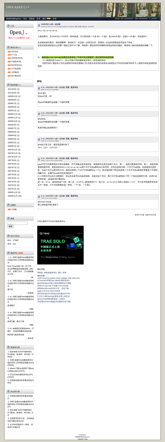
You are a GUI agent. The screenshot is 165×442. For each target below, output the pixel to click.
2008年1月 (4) (13, 146)
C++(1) (14, 55)
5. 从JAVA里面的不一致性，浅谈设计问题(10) (20, 425)
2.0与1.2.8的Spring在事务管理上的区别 (53, 296)
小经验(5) (15, 72)
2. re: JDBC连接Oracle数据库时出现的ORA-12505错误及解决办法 (20, 283)
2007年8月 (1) (13, 164)
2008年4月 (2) (13, 135)
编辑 (76, 26)
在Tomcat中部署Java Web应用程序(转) (53, 280)
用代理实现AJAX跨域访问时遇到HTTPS (53, 294)
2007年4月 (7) (13, 178)
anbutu (56, 89)
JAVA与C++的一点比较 (50, 24)
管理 (54, 19)
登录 (50, 221)
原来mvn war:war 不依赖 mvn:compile (53, 286)
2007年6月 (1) (13, 171)
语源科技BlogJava (13, 19)
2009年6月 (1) (13, 107)
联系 (38, 19)
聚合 (44, 19)
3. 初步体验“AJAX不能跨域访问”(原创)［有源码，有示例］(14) (20, 412)
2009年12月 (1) (14, 96)
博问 (60, 273)
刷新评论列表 (150, 215)
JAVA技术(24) (17, 58)
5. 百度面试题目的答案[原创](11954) (20, 381)
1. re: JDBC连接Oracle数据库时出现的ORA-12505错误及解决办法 (20, 260)
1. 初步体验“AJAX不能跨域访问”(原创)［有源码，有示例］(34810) (20, 354)
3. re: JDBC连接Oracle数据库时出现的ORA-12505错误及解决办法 (20, 299)
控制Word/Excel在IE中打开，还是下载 (53, 288)
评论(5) (71, 26)
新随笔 (32, 19)
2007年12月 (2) (14, 150)
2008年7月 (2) (13, 128)
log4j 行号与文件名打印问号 (48, 291)
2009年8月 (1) (13, 100)
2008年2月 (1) (13, 143)
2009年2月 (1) (13, 110)
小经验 (14, 209)
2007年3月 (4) (13, 182)
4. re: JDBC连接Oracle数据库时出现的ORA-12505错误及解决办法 (20, 315)
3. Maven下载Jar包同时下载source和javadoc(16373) (20, 369)
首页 (25, 19)
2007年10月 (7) (14, 157)
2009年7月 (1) (13, 103)
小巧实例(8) (16, 69)
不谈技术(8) (16, 61)
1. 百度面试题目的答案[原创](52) (20, 397)
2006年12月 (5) (14, 192)
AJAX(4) (14, 52)
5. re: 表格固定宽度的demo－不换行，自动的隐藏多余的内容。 (20, 329)
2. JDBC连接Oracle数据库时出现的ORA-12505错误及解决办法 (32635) (20, 362)
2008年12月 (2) (14, 114)
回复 (67, 87)
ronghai (56, 141)
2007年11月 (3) (14, 153)
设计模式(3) (16, 76)
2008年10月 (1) (14, 121)
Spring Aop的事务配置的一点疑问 (51, 299)
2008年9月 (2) (13, 125)
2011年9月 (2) (13, 89)
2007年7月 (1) (13, 167)
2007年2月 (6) (13, 185)
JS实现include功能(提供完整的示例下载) (54, 301)
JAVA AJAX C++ (18, 7)
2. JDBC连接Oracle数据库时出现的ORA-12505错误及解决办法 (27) (20, 404)
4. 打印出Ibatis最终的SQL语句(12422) (20, 375)
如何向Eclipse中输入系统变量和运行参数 (54, 283)
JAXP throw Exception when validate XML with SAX (58, 278)
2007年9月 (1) (13, 160)
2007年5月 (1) (13, 175)
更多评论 (74, 87)
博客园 (40, 273)
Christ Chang (58, 160)
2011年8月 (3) (13, 93)
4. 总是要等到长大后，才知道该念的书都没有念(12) (20, 419)
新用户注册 (139, 215)
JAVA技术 (91, 26)
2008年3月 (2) (13, 139)
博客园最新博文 (50, 273)
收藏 (79, 26)
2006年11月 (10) (14, 196)
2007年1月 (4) (13, 189)
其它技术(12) (16, 65)
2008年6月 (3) (13, 132)
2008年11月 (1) (14, 118)
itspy (60, 26)
